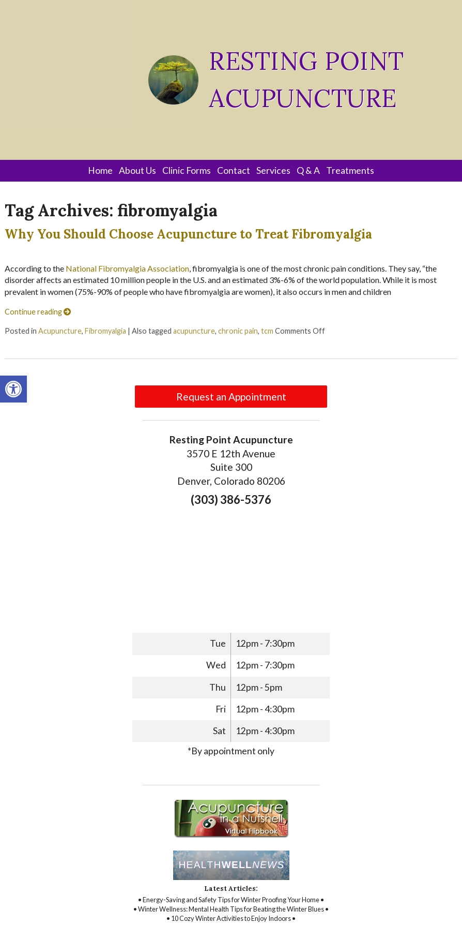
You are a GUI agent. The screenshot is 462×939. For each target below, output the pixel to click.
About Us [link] (137, 170)
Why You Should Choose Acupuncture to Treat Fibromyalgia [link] (188, 234)
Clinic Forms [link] (186, 170)
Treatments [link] (350, 170)
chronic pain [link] (238, 330)
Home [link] (100, 170)
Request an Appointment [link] (231, 397)
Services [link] (273, 170)
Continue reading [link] (38, 311)
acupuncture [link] (194, 330)
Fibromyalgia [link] (105, 330)
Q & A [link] (308, 170)
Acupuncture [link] (60, 330)
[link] (13, 389)
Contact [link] (233, 170)
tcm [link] (267, 330)
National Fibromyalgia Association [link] (127, 268)
